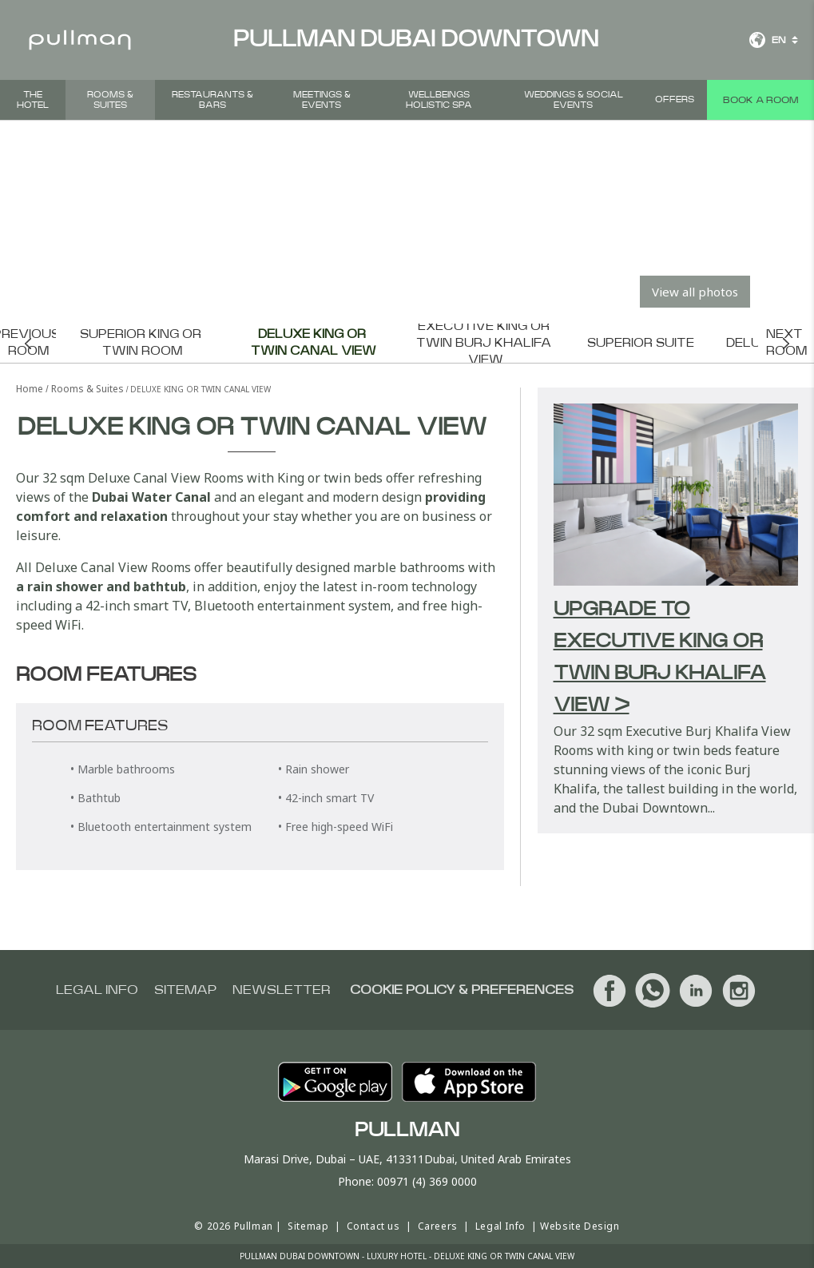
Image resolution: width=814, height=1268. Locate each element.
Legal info (97, 990)
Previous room (28, 342)
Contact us (373, 1226)
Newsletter (281, 990)
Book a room (760, 100)
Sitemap (185, 990)
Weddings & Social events (573, 99)
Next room (786, 342)
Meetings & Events (322, 99)
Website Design (579, 1226)
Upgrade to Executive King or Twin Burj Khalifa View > (660, 657)
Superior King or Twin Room (142, 342)
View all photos (695, 292)
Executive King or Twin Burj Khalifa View (485, 343)
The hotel (33, 99)
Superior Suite (640, 343)
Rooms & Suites (110, 99)
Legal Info (500, 1226)
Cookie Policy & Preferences (462, 990)
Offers (674, 99)
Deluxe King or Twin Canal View (313, 342)
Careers (438, 1226)
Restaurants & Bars (212, 99)
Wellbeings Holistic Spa (439, 99)
